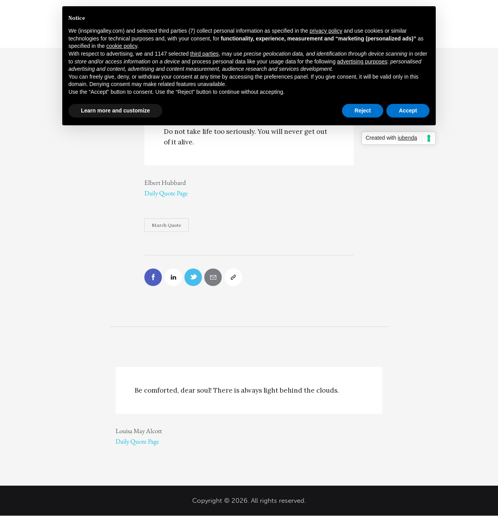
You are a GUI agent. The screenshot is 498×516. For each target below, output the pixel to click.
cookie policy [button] (121, 46)
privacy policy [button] (326, 31)
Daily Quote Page (166, 193)
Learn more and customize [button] (115, 110)
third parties (204, 54)
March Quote (166, 225)
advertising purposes (362, 61)
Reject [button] (362, 110)
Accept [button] (408, 110)
